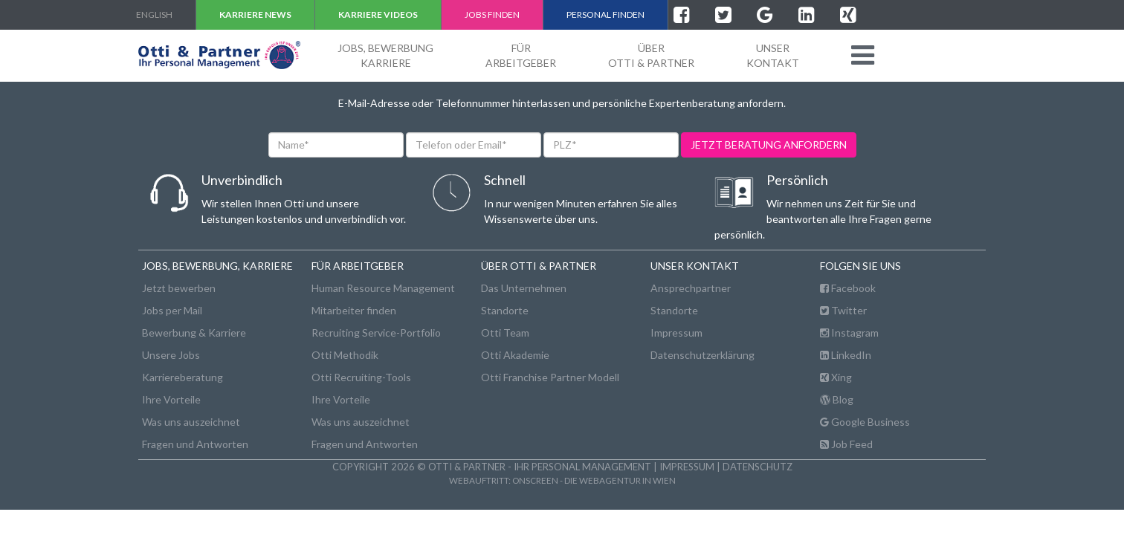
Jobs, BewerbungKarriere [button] (385, 55)
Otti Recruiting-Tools (361, 377)
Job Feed (846, 444)
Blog (836, 399)
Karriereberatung (182, 377)
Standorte (505, 310)
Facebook (848, 288)
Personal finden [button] (605, 14)
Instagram (849, 332)
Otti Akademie (515, 354)
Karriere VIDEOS (378, 14)
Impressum (676, 332)
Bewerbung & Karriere (194, 332)
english (154, 14)
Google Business (865, 421)
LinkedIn (845, 354)
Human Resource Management (383, 288)
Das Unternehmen (523, 288)
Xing (836, 377)
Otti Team (505, 332)
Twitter (843, 310)
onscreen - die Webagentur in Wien (594, 480)
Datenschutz (757, 467)
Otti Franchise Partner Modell (550, 377)
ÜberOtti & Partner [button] (651, 55)
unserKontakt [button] (772, 55)
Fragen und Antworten (195, 444)
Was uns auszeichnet (191, 421)
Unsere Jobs (171, 354)
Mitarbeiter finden (353, 310)
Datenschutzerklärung (702, 354)
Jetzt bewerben (179, 288)
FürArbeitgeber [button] (520, 55)
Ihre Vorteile (171, 399)
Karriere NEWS (255, 14)
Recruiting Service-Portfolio (376, 332)
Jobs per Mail (172, 310)
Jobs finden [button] (492, 14)
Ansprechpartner (690, 288)
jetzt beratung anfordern (769, 144)
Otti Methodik (344, 354)
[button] (862, 55)
